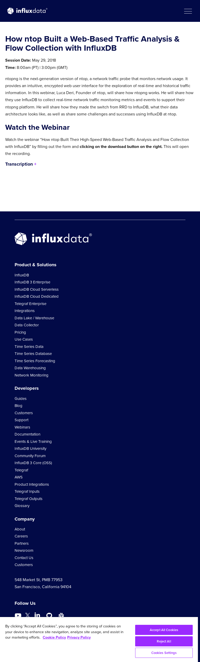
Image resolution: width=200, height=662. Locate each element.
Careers (21, 536)
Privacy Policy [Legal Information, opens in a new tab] (79, 637)
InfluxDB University (30, 448)
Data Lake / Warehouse (34, 318)
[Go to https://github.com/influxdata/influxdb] (49, 615)
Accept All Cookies (164, 629)
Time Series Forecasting (35, 361)
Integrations (25, 311)
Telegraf (21, 470)
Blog (18, 405)
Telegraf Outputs (28, 499)
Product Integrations (32, 484)
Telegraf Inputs (27, 491)
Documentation (27, 434)
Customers (24, 413)
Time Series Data (29, 346)
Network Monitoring (31, 375)
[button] (188, 11)
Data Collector (27, 325)
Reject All (164, 641)
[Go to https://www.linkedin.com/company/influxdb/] (37, 615)
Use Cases (24, 339)
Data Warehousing (30, 368)
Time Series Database (33, 353)
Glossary (22, 506)
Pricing (20, 332)
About (20, 529)
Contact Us (24, 558)
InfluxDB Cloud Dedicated (37, 296)
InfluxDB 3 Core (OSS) (33, 463)
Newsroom (24, 550)
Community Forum (30, 456)
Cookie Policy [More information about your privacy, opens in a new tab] (54, 637)
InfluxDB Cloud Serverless (37, 289)
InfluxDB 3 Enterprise (32, 282)
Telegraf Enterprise (30, 304)
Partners (22, 543)
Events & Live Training (33, 441)
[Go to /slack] (61, 615)
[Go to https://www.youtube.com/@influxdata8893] (19, 615)
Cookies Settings (164, 652)
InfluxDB (22, 275)
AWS (19, 477)
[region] (99, 639)
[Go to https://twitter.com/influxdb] (27, 616)
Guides (21, 398)
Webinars (22, 427)
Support (21, 420)
